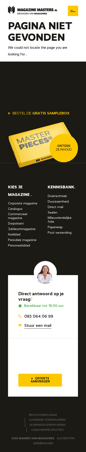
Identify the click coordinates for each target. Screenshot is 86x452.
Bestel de (38, 113)
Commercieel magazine (17, 216)
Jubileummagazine (22, 229)
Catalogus (15, 209)
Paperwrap (55, 227)
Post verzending (60, 232)
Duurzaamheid (58, 201)
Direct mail (55, 207)
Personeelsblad (19, 245)
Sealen (52, 212)
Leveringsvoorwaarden (47, 425)
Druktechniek (57, 196)
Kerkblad (14, 234)
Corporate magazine (22, 203)
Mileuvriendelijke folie (60, 219)
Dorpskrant (16, 223)
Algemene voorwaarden (47, 420)
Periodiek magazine (22, 240)
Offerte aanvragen (40, 380)
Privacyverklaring (43, 415)
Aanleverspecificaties (47, 430)
